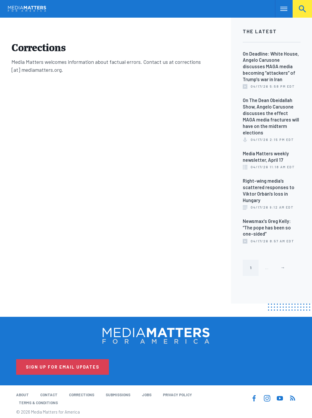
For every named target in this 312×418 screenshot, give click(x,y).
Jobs (146, 394)
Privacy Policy (177, 394)
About (22, 394)
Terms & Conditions (38, 402)
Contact (49, 394)
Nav (280, 9)
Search (302, 9)
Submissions (118, 394)
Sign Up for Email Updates (62, 366)
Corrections (81, 394)
